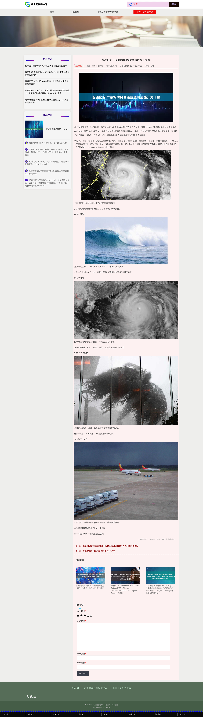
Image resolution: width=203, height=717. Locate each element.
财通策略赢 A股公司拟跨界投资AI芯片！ (99, 551)
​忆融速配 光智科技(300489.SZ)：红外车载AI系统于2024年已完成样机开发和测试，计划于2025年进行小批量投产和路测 (47, 183)
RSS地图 (105, 705)
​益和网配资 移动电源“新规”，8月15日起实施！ (49, 143)
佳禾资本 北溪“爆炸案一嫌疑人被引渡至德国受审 (46, 66)
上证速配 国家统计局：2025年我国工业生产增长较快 (65, 129)
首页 (52, 12)
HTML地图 (113, 705)
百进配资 (78, 66)
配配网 (75, 12)
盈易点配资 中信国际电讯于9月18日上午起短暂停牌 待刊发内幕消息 (110, 546)
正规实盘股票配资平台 (107, 12)
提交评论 (83, 673)
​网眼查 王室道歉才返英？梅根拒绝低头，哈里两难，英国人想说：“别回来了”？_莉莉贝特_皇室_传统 (46, 152)
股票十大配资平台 (145, 12)
